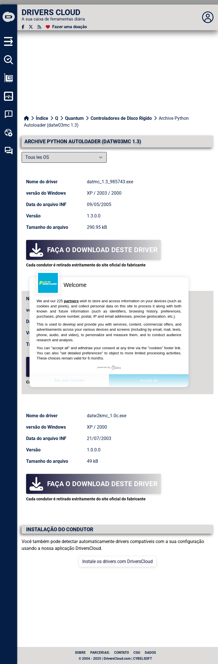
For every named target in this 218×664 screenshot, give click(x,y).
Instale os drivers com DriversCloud (117, 561)
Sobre (80, 653)
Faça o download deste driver (94, 250)
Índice (42, 118)
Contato (121, 653)
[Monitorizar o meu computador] (8, 96)
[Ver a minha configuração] (8, 78)
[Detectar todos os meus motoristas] (8, 59)
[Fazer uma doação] (66, 27)
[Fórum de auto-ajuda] (8, 150)
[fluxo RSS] (39, 27)
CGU (136, 653)
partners (71, 301)
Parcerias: (100, 653)
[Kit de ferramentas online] (8, 132)
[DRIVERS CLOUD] (8, 17)
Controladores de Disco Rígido (121, 118)
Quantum (74, 118)
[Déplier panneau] (207, 17)
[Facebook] (23, 27)
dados (150, 653)
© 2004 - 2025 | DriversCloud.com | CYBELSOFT (115, 659)
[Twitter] (31, 27)
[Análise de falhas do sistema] (8, 114)
